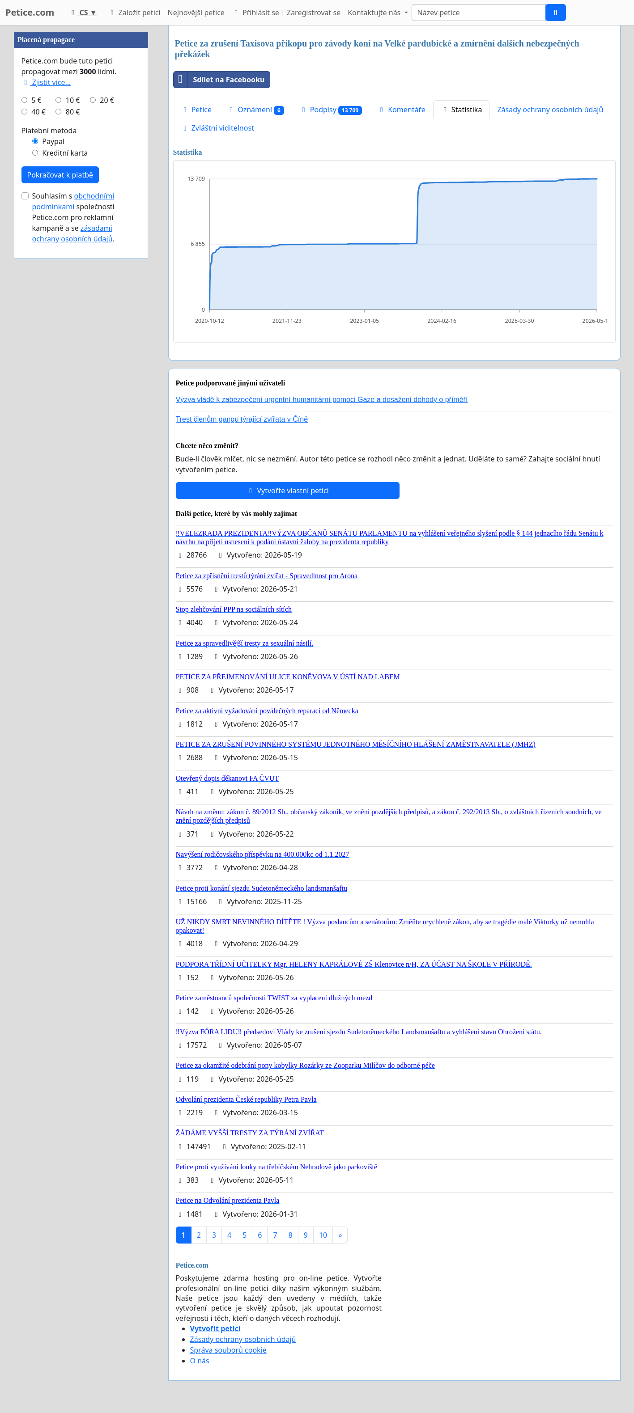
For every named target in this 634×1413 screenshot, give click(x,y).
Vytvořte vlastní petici (287, 490)
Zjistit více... (46, 350)
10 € (73, 368)
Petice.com (29, 12)
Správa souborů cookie (228, 1350)
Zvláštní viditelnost (217, 128)
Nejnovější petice (196, 12)
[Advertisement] (81, 159)
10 (323, 1235)
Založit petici (133, 12)
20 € (107, 368)
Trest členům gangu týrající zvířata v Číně (242, 419)
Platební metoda (49, 399)
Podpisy (330, 110)
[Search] (479, 12)
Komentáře (401, 109)
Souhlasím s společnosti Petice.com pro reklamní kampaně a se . (73, 485)
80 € (73, 380)
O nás (199, 1361)
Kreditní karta (65, 421)
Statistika (461, 109)
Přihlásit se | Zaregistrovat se (286, 12)
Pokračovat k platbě (60, 443)
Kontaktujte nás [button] (375, 12)
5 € (36, 368)
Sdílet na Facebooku (219, 80)
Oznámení (255, 110)
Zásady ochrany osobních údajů (550, 109)
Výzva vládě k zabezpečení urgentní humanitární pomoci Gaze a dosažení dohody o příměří (322, 399)
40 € (38, 380)
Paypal (53, 410)
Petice (196, 109)
